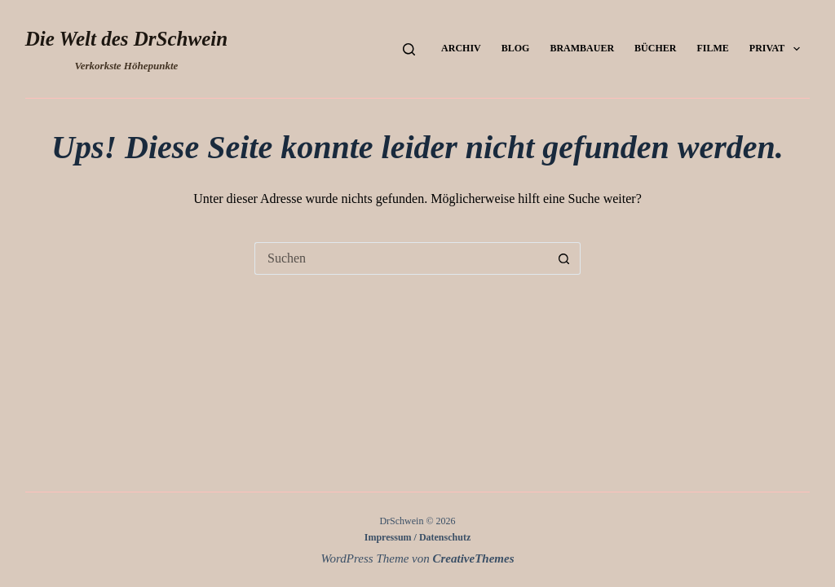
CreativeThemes (474, 558)
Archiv (461, 48)
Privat (777, 49)
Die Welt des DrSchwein (126, 39)
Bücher (655, 48)
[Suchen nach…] (401, 258)
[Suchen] (409, 49)
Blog (515, 48)
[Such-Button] (564, 258)
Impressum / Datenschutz (417, 537)
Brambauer (582, 48)
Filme (712, 48)
